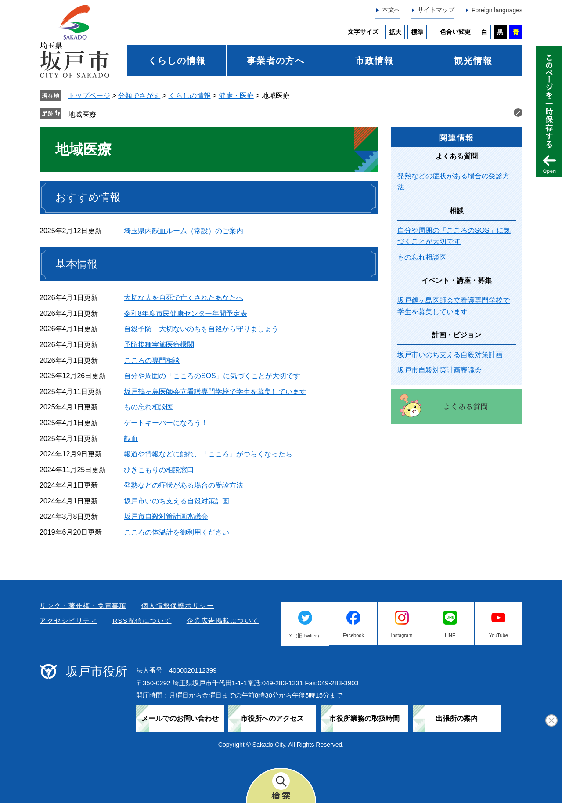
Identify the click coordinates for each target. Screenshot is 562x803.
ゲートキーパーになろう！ (166, 423)
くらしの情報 (177, 60)
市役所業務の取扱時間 (364, 718)
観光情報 (473, 60)
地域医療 (82, 114)
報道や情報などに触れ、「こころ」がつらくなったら (208, 454)
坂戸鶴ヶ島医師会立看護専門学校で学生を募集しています (215, 391)
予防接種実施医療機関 (159, 344)
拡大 (395, 32)
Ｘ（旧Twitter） (304, 635)
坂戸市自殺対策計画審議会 (166, 516)
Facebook (353, 635)
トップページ (89, 95)
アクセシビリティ (68, 620)
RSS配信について (141, 620)
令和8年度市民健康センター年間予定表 (185, 313)
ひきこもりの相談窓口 (159, 470)
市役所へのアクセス (272, 718)
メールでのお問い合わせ (180, 718)
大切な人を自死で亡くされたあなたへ (183, 297)
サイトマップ (436, 9)
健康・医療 (236, 95)
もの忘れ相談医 (148, 407)
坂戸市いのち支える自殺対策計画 (176, 501)
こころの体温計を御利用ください (176, 532)
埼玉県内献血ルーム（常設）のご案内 (183, 231)
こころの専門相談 (152, 360)
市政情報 (374, 60)
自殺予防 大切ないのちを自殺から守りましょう (201, 329)
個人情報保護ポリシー (177, 605)
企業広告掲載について (223, 620)
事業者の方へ (276, 60)
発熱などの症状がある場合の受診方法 (183, 485)
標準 (417, 32)
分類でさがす (139, 95)
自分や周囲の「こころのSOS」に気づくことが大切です (212, 376)
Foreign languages (497, 10)
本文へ (391, 9)
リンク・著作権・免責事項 (83, 605)
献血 (131, 438)
